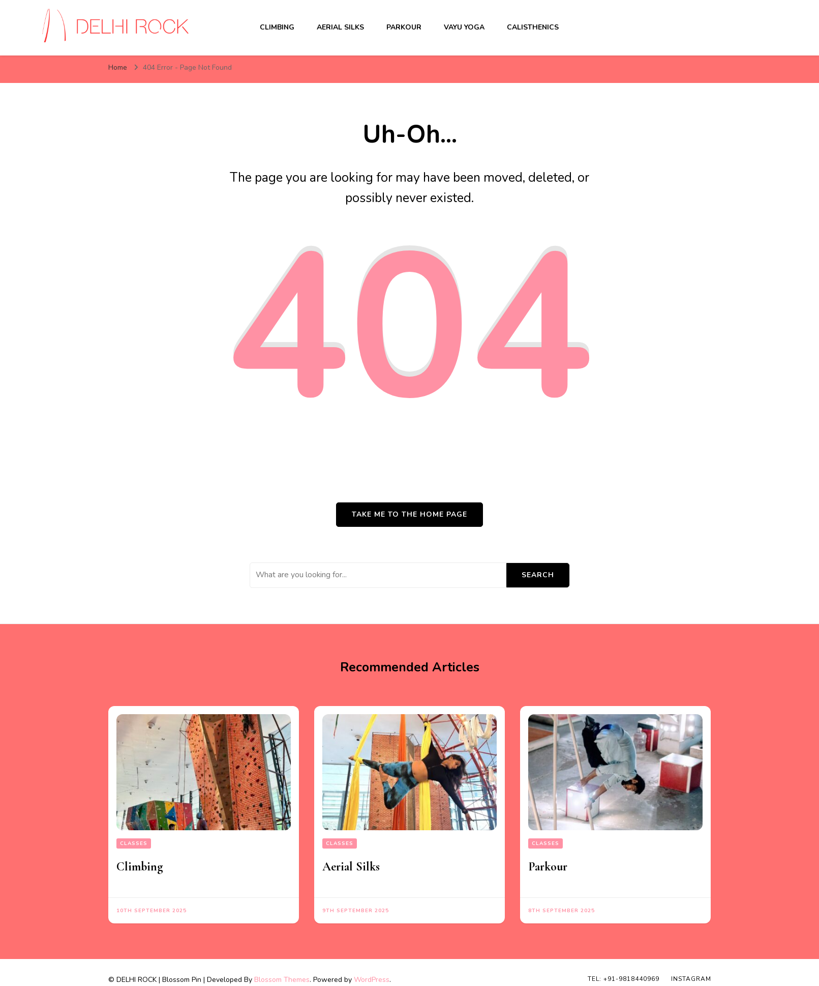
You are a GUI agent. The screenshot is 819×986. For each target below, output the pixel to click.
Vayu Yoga (464, 27)
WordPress (371, 979)
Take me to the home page (409, 514)
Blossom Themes (282, 979)
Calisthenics (533, 27)
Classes (133, 843)
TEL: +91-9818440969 (623, 979)
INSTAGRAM (691, 979)
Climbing (277, 27)
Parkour (403, 27)
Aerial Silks (340, 27)
